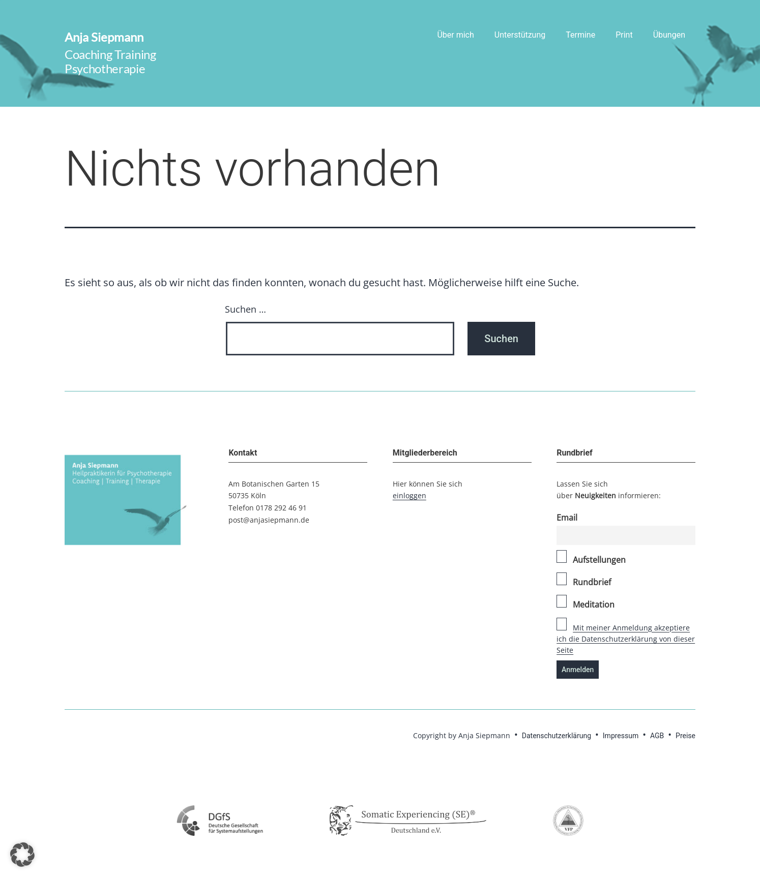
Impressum (620, 736)
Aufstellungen (591, 557)
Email (567, 517)
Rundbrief (584, 580)
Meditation (586, 602)
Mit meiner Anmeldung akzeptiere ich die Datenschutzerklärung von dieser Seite (626, 639)
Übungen (669, 35)
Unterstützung (519, 35)
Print (624, 35)
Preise (685, 736)
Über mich (455, 35)
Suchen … (245, 309)
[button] (22, 854)
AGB (657, 736)
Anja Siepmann (104, 36)
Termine (580, 35)
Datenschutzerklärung (556, 736)
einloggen (409, 495)
